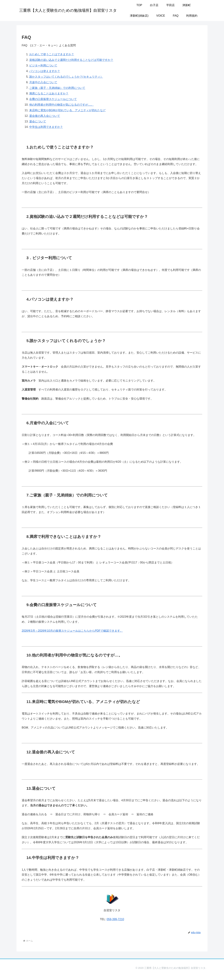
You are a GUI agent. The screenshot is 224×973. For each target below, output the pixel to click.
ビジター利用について (43, 65)
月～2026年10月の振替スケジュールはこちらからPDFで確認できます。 (77, 630)
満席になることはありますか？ (48, 93)
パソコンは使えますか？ (44, 71)
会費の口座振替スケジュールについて (53, 99)
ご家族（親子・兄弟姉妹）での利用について (57, 87)
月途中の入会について (43, 82)
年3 (30, 630)
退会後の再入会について (44, 115)
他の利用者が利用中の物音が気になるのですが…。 (61, 104)
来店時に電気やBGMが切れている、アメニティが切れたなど (67, 110)
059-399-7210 (115, 919)
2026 (25, 630)
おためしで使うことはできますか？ (51, 54)
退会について (37, 121)
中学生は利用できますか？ (46, 126)
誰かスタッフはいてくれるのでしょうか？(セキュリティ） (66, 76)
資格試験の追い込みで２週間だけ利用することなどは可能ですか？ (71, 59)
